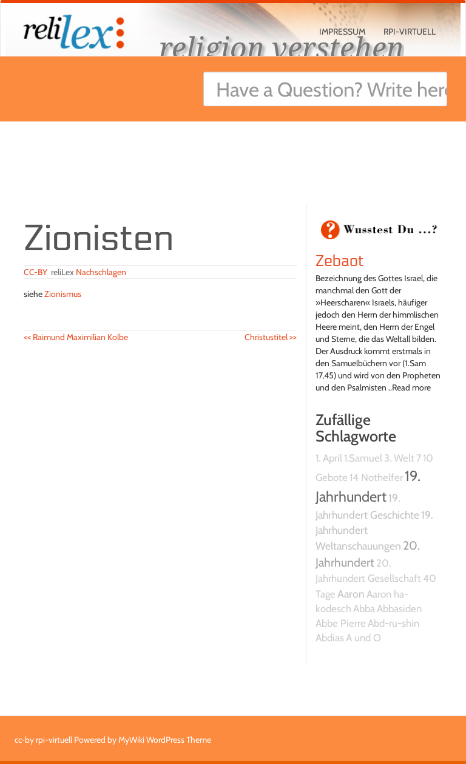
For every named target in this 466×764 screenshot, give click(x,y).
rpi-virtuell (409, 31)
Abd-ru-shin (393, 623)
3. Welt (399, 458)
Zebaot (340, 261)
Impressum (342, 31)
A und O (363, 638)
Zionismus (62, 293)
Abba (364, 608)
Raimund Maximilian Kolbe (76, 337)
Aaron (351, 593)
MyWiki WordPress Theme (164, 739)
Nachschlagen (101, 272)
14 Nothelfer (376, 477)
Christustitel (271, 337)
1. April (329, 458)
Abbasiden (399, 608)
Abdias (330, 638)
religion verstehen (281, 47)
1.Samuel (363, 458)
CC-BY (35, 272)
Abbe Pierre (341, 623)
